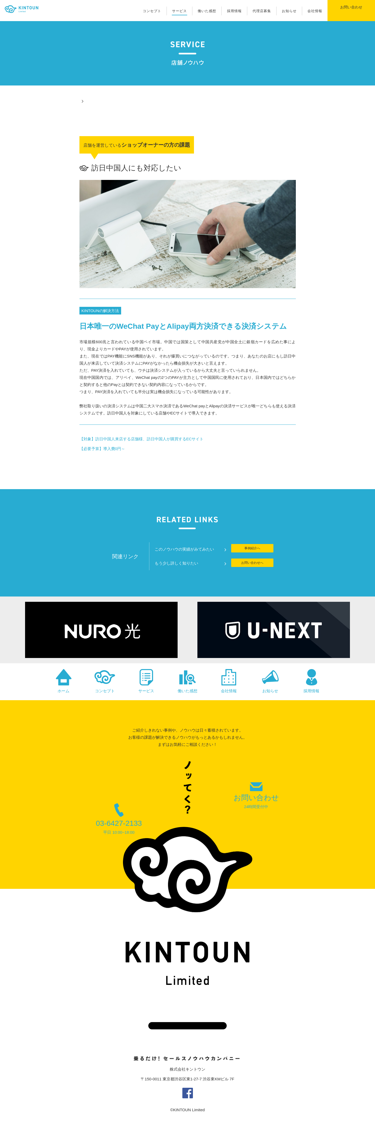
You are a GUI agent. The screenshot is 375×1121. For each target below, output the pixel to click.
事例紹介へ (252, 549)
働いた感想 (207, 11)
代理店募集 (262, 11)
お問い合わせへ (252, 563)
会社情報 (314, 11)
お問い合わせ (351, 10)
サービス (179, 11)
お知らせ (289, 11)
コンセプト (152, 11)
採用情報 (234, 11)
